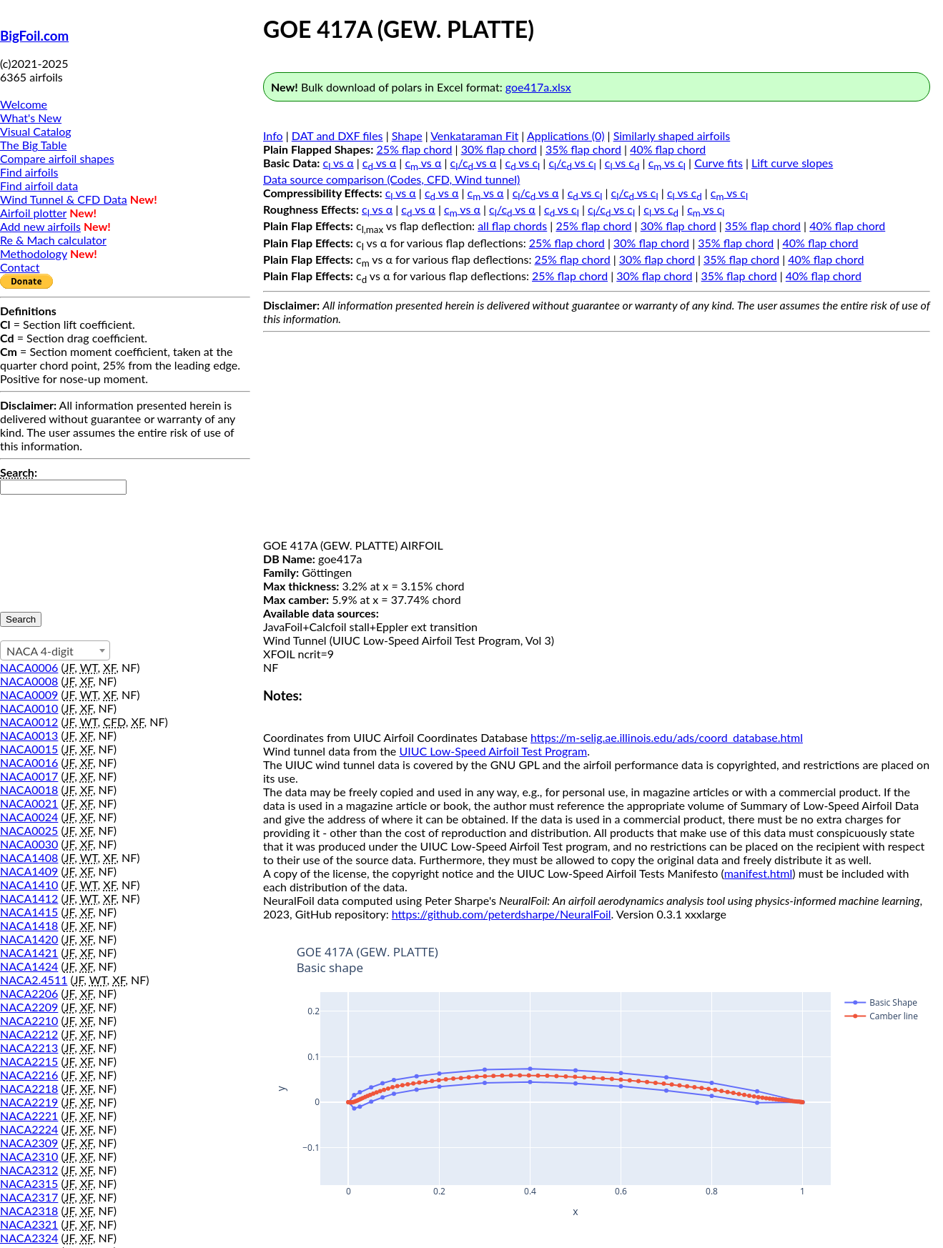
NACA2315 (29, 1183)
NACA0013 (29, 735)
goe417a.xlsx (538, 87)
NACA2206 (29, 993)
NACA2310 (29, 1156)
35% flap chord (583, 149)
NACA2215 (29, 1061)
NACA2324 (29, 1237)
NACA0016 (29, 762)
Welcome (23, 104)
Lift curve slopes (792, 162)
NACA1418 (29, 925)
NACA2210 (29, 1020)
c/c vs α (473, 162)
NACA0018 (29, 789)
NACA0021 (29, 803)
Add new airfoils (40, 226)
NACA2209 (29, 1007)
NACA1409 (29, 871)
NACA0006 (29, 667)
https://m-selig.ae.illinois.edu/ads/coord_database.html (666, 737)
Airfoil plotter (33, 212)
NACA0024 (29, 816)
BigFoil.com (34, 36)
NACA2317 (29, 1197)
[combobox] (55, 650)
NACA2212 (29, 1034)
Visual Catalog (35, 131)
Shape (407, 135)
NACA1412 (29, 898)
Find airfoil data (39, 185)
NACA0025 (29, 830)
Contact (19, 267)
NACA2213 (29, 1047)
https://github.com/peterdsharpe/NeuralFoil (501, 914)
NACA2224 (29, 1129)
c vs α (338, 162)
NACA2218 (29, 1088)
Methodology (33, 253)
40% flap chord (668, 149)
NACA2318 (29, 1210)
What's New (30, 117)
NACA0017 (29, 776)
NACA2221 (29, 1115)
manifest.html (758, 873)
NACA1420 (29, 939)
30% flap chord (499, 149)
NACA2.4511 (33, 979)
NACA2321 (29, 1224)
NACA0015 (29, 749)
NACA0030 (29, 844)
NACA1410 (29, 884)
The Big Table (33, 145)
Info (273, 135)
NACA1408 (29, 857)
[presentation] (58, 546)
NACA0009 (29, 694)
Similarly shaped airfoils (672, 135)
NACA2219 (29, 1102)
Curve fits (718, 162)
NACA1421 (29, 952)
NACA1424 (29, 966)
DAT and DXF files (337, 135)
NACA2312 (29, 1170)
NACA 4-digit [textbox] (40, 651)
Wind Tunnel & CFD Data (63, 199)
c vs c (522, 162)
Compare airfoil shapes (57, 158)
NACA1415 (29, 911)
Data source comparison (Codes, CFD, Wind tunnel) (391, 179)
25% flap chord (414, 149)
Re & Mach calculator (53, 240)
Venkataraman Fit (474, 135)
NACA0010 (29, 708)
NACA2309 (29, 1142)
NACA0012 (29, 721)
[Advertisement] (596, 438)
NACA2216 (29, 1074)
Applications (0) (566, 135)
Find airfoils (29, 172)
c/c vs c (572, 162)
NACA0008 (29, 681)
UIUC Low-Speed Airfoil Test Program (493, 751)
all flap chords (512, 225)
